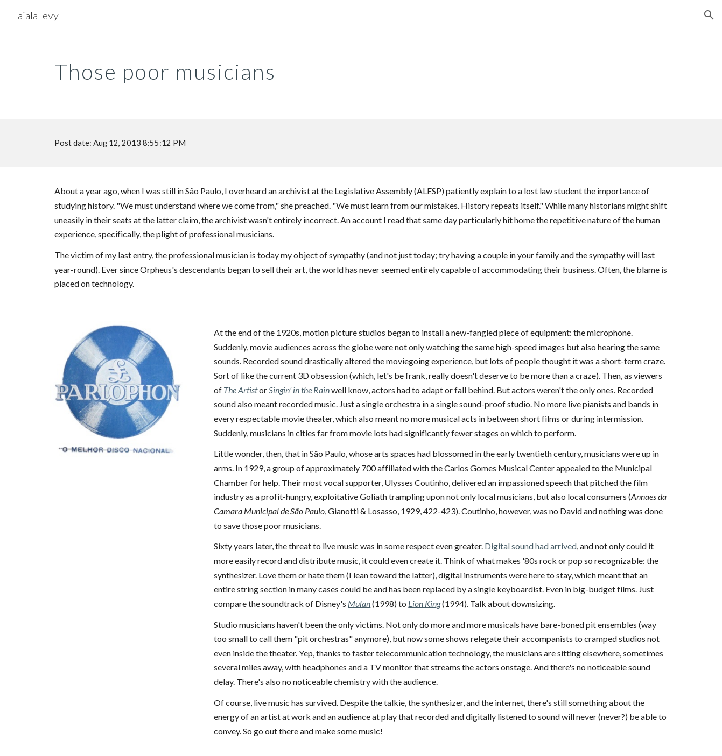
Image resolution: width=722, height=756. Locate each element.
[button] (709, 15)
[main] (360, 67)
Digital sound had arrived (531, 546)
